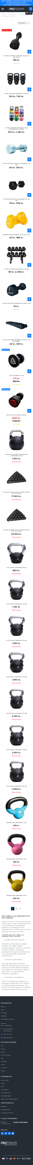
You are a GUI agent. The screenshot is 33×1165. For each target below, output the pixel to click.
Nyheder (21, 23)
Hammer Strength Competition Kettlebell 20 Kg (16, 455)
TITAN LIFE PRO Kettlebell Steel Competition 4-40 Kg (16, 128)
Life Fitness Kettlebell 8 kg (16, 567)
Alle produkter (12, 14)
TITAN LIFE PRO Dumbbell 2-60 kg (16, 269)
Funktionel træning (24, 14)
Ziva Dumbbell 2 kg (16, 375)
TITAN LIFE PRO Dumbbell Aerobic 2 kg (16, 303)
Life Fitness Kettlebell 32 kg (16, 786)
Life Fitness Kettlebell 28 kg (16, 749)
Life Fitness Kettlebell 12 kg (16, 604)
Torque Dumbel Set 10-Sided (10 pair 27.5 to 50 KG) (16, 530)
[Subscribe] (20, 1122)
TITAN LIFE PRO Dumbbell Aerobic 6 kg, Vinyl (16, 56)
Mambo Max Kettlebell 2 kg (16, 822)
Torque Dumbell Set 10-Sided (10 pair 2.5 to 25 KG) (16, 492)
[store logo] (16, 9)
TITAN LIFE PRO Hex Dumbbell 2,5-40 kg (16, 199)
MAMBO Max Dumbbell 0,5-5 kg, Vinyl (16, 234)
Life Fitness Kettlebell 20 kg (16, 676)
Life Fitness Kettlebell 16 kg (16, 640)
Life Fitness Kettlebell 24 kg (16, 713)
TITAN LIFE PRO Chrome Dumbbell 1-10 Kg (16, 164)
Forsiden (4, 14)
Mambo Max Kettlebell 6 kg (16, 895)
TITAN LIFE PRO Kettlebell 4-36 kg (16, 93)
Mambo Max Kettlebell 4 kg (16, 859)
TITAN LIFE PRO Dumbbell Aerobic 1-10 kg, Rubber (16, 340)
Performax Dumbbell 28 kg (16, 415)
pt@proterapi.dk (8, 1037)
